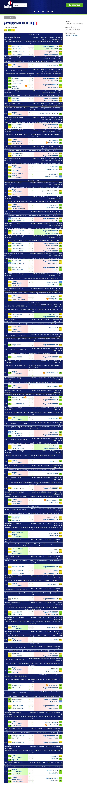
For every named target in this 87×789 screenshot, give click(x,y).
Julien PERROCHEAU (18, 404)
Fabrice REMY (54, 552)
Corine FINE (54, 759)
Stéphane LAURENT (18, 708)
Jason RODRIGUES (17, 46)
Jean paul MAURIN (52, 248)
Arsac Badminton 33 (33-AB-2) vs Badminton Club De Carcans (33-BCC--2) (33, 651)
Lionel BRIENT (53, 503)
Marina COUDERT (52, 193)
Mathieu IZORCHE (17, 706)
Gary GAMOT (54, 756)
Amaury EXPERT (53, 550)
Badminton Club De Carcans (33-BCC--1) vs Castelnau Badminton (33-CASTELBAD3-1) (33, 201)
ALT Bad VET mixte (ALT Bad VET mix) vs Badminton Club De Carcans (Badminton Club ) (33, 513)
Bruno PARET (16, 78)
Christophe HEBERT (18, 231)
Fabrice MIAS (16, 688)
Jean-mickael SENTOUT (19, 251)
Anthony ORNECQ (52, 65)
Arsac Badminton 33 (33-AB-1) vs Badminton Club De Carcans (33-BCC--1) (33, 353)
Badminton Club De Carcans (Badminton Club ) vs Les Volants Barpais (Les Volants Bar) (33, 767)
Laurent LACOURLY (18, 448)
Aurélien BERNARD (18, 52)
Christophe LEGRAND (51, 52)
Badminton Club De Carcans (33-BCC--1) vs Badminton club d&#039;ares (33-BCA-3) (33, 163)
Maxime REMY (53, 536)
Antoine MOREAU (52, 153)
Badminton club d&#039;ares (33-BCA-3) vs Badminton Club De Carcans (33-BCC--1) (33, 95)
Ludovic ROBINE (17, 357)
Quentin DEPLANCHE (51, 722)
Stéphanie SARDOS (52, 207)
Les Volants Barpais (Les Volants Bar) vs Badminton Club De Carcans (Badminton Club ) (33, 696)
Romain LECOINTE (18, 218)
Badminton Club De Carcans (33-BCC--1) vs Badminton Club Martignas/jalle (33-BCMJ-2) (33, 496)
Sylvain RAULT (16, 316)
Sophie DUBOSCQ (17, 81)
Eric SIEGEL (15, 98)
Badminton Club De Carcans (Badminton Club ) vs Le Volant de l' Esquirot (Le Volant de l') (33, 636)
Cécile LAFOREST (17, 614)
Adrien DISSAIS (53, 328)
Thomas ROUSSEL (52, 708)
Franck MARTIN (17, 156)
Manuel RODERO (53, 87)
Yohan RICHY (16, 503)
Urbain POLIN (16, 400)
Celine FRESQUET (17, 143)
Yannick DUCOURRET (51, 167)
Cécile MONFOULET (18, 221)
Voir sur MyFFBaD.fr (72, 35)
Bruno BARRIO (53, 174)
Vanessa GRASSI (53, 142)
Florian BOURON (17, 314)
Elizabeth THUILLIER (18, 49)
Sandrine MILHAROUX (51, 49)
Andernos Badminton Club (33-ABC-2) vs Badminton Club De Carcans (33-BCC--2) (33, 733)
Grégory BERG (16, 344)
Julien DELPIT (54, 640)
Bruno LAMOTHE (53, 724)
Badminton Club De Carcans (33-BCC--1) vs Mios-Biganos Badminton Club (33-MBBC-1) (33, 293)
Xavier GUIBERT (53, 314)
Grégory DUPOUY (52, 474)
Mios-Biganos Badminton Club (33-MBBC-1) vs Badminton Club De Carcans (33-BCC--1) (33, 228)
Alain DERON (16, 520)
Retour (10, 18)
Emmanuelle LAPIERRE (51, 100)
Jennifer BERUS (16, 100)
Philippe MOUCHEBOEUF (50, 46)
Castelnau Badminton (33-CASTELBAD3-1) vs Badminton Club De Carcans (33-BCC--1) (33, 258)
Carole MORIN (16, 233)
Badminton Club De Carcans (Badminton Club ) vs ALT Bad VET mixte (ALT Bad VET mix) (33, 580)
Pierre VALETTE (53, 330)
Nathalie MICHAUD (52, 169)
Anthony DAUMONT (18, 735)
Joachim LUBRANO (18, 567)
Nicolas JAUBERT (53, 397)
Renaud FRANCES (52, 584)
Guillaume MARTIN (52, 386)
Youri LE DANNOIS (18, 153)
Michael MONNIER (17, 243)
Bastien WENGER (17, 599)
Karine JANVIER (53, 299)
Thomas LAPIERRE (18, 488)
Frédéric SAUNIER (17, 270)
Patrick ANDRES (53, 685)
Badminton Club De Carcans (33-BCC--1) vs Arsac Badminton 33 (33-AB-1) (33, 470)
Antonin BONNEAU (18, 397)
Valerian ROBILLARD (52, 372)
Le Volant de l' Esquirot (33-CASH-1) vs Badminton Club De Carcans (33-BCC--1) (33, 240)
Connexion (74, 5)
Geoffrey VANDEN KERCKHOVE (48, 114)
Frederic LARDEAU (17, 571)
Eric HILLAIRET (16, 84)
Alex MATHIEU (53, 780)
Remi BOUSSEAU (17, 699)
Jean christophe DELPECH (50, 191)
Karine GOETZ (16, 285)
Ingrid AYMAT (16, 170)
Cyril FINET (15, 738)
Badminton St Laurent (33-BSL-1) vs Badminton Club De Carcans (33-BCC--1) (33, 151)
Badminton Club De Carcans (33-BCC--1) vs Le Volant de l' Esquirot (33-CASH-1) (33, 187)
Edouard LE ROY (17, 125)
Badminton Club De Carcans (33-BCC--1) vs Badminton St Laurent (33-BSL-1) (33, 278)
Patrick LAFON (16, 653)
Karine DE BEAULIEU (51, 671)
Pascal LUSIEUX (17, 267)
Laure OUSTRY (16, 701)
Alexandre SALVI (17, 436)
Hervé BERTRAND (52, 669)
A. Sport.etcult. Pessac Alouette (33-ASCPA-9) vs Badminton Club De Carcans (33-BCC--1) (33, 122)
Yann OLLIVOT (53, 205)
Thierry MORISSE (17, 54)
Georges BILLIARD (18, 685)
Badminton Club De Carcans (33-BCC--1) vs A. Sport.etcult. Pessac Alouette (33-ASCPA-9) (33, 61)
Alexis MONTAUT (17, 127)
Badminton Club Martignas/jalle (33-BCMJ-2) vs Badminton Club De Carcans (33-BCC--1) (33, 395)
